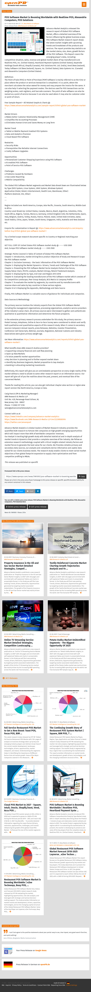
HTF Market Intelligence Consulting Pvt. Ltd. (19, 724)
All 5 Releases (9, 678)
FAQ (3, 985)
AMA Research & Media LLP (27, 26)
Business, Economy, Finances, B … (24, 557)
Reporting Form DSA (58, 985)
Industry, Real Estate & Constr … (69, 557)
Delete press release (16, 507)
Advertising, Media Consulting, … (24, 634)
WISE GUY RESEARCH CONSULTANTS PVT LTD (64, 845)
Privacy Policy (16, 985)
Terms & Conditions (29, 985)
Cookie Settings (71, 985)
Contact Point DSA (44, 985)
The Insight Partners (11, 801)
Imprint (8, 985)
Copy (82, 476)
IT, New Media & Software (30, 23)
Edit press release (37, 507)
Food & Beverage (64, 634)
